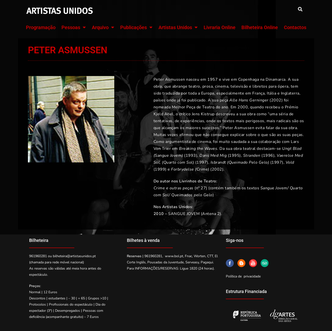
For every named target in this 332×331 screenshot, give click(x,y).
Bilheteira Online (259, 27)
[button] (300, 9)
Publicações (136, 27)
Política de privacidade (243, 276)
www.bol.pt (174, 256)
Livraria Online (219, 27)
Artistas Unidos (178, 27)
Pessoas (73, 27)
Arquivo (103, 27)
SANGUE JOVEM (184, 213)
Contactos (295, 27)
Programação (41, 27)
